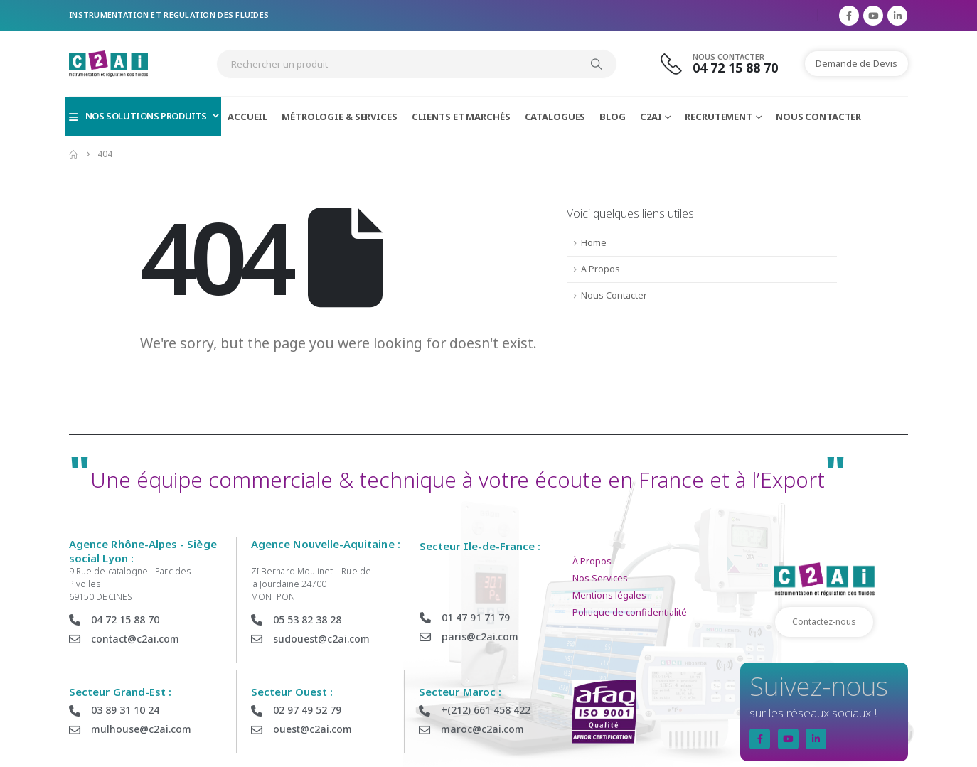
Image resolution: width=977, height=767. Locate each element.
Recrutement (718, 116)
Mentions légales (609, 595)
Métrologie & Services (339, 116)
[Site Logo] (108, 63)
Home (594, 243)
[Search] (596, 64)
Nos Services (600, 578)
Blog (612, 116)
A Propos (600, 269)
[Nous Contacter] (728, 63)
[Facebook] (849, 16)
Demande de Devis (856, 63)
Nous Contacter (818, 116)
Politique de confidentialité (629, 612)
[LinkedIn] (897, 16)
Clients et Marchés (461, 116)
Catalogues (555, 116)
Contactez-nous (824, 622)
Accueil (247, 116)
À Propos (592, 561)
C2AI (651, 116)
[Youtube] (873, 16)
